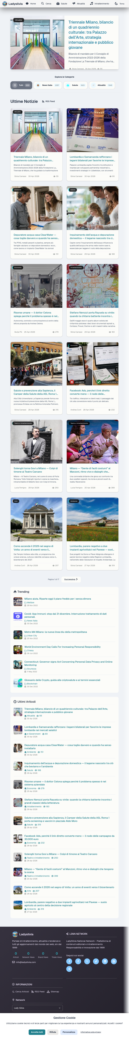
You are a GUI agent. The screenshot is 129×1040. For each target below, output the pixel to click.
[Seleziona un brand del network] (37, 1008)
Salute (62, 4)
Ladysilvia (22, 934)
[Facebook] (69, 961)
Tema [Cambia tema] (119, 3)
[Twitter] (87, 961)
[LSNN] (114, 961)
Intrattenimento (99, 4)
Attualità (78, 4)
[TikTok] (96, 961)
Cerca (46, 4)
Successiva (71, 579)
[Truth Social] (69, 969)
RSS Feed (48, 101)
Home (31, 4)
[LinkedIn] (105, 961)
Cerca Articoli (20, 991)
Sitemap (53, 991)
